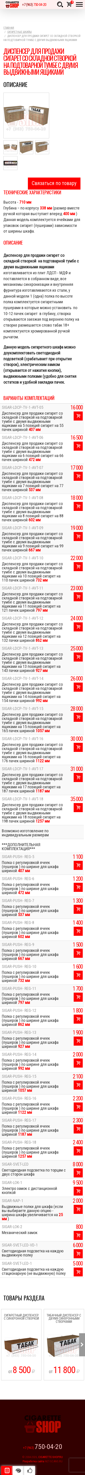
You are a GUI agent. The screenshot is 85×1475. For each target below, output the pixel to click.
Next (82, 1344)
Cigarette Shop (12, 4)
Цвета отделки (18, 1470)
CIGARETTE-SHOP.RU (50, 1457)
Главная (8, 27)
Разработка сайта (33, 1461)
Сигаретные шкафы (19, 32)
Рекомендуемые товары (29, 1470)
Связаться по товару (54, 183)
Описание (6, 1470)
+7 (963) (34, 4)
